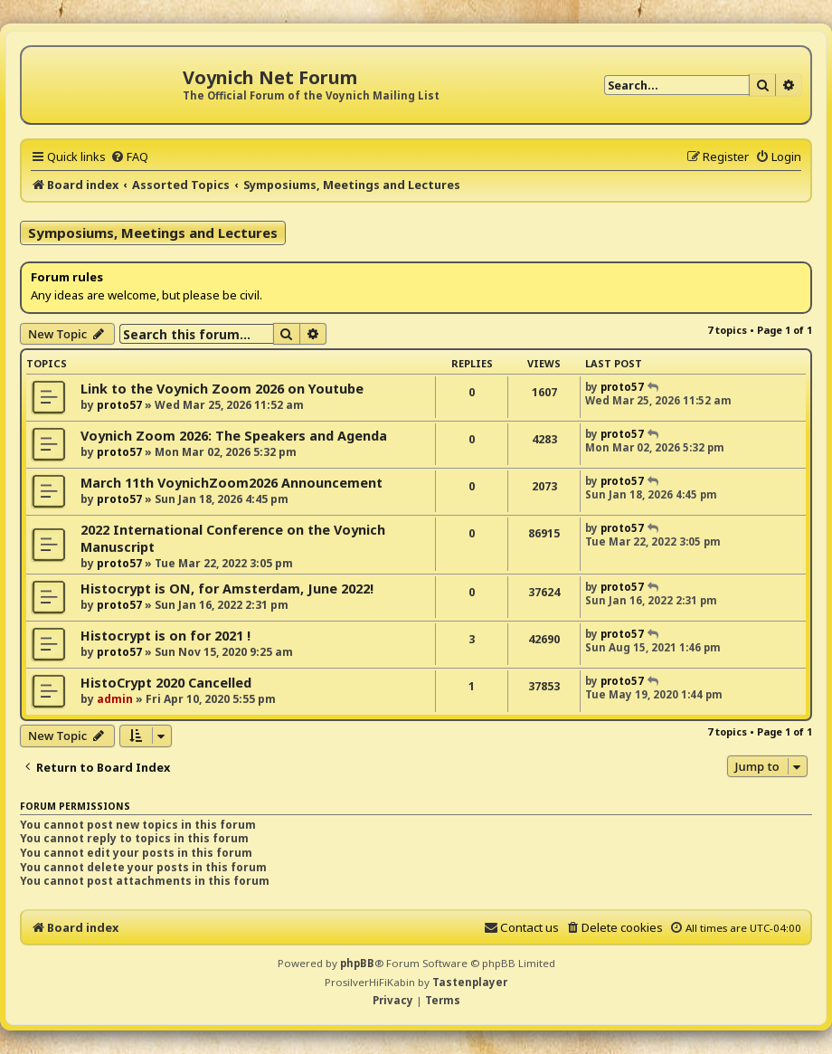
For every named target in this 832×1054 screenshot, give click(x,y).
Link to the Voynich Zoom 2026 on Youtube (222, 388)
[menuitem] (129, 156)
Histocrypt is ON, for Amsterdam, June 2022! (226, 588)
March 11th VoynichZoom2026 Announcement (231, 482)
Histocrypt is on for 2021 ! (165, 635)
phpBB (357, 963)
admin (115, 699)
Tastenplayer (469, 982)
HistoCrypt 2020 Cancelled (165, 682)
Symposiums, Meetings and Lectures (153, 232)
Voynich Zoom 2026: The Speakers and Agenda (233, 435)
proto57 (119, 405)
